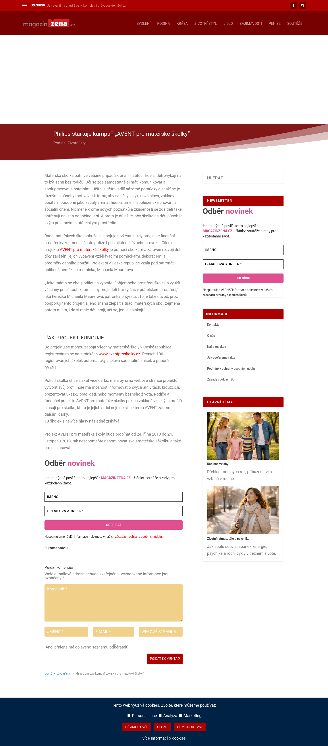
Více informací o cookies (164, 738)
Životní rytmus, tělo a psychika (228, 538)
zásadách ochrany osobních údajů (138, 535)
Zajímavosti (250, 23)
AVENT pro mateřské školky (84, 248)
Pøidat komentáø (165, 658)
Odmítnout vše (190, 727)
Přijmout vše (136, 727)
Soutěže (294, 23)
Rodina (163, 23)
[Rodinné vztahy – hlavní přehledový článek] (243, 457)
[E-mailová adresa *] (113, 510)
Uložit (162, 727)
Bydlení (143, 23)
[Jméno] (113, 496)
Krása (182, 23)
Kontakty (213, 323)
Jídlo (228, 23)
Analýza (168, 715)
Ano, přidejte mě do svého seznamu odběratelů (113, 644)
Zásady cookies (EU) (221, 378)
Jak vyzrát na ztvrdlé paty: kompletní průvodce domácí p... (87, 5)
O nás (211, 335)
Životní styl (205, 23)
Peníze (275, 23)
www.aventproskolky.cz (119, 353)
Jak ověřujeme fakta (221, 356)
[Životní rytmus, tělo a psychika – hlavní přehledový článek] (243, 532)
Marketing (190, 715)
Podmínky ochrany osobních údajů (231, 367)
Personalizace (142, 715)
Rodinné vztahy (217, 463)
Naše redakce (216, 346)
